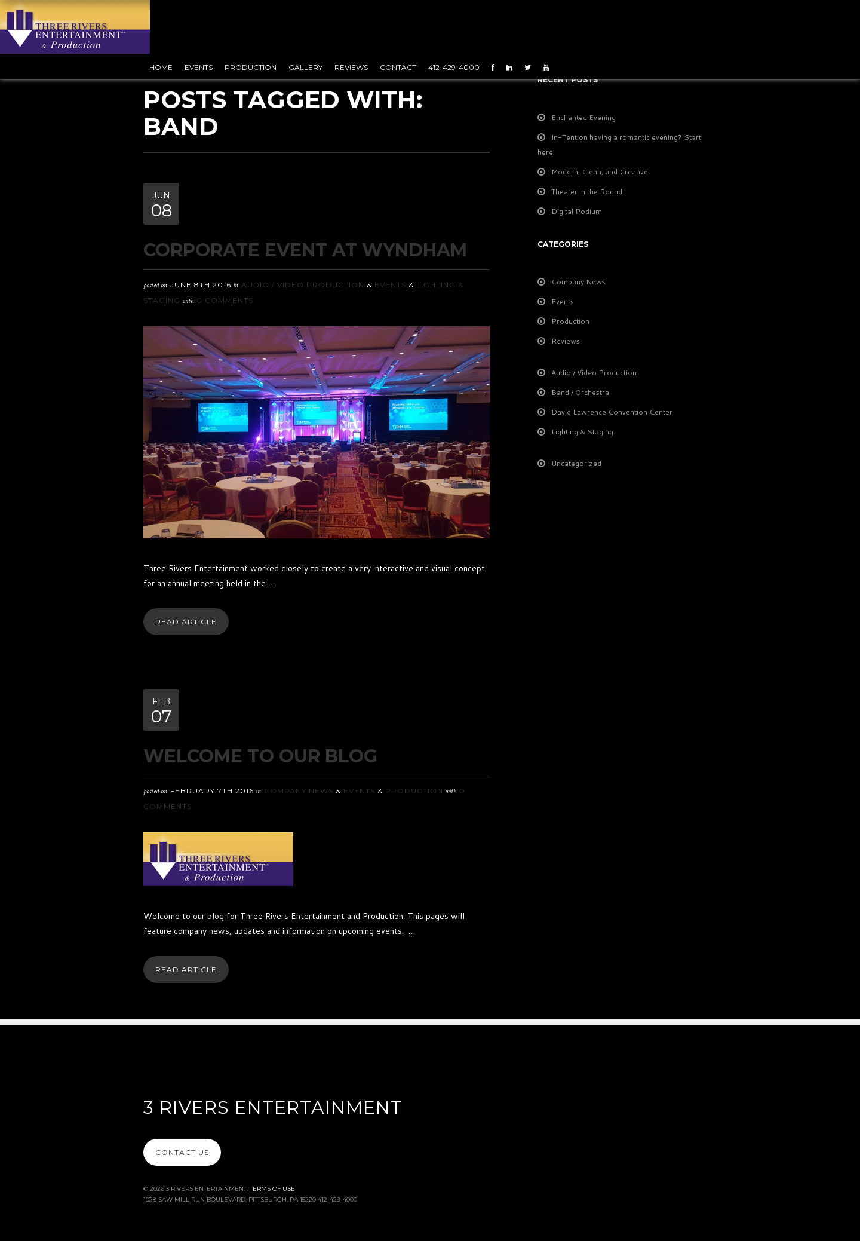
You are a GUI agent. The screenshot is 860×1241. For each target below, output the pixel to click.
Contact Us (182, 1152)
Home (161, 67)
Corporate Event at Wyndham (305, 250)
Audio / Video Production (302, 284)
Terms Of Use (272, 1189)
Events (199, 67)
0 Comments (224, 300)
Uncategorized (576, 463)
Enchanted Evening (583, 117)
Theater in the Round (586, 191)
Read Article (186, 621)
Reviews (351, 67)
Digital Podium (576, 211)
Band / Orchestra (580, 392)
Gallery (305, 67)
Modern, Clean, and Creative (599, 172)
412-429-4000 (454, 67)
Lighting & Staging (582, 432)
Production (251, 67)
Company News (298, 790)
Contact (398, 67)
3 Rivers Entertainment (273, 1107)
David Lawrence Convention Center (611, 412)
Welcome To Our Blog (260, 756)
